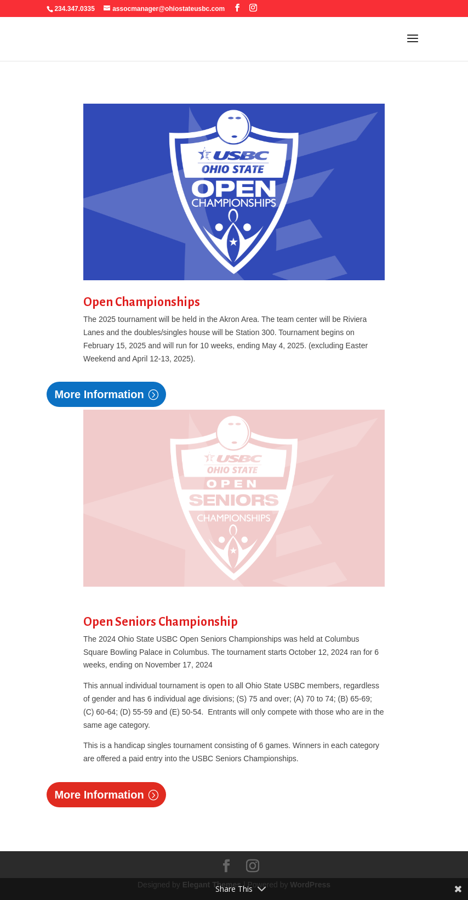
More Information (99, 394)
